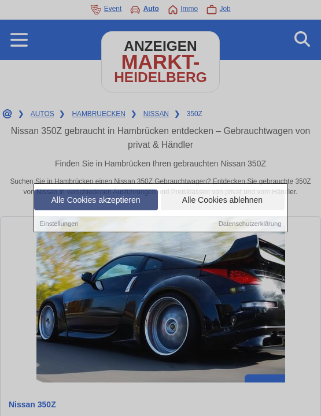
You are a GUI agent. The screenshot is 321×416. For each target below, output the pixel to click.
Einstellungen (59, 224)
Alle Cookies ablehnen (222, 200)
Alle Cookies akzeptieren (95, 200)
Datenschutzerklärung (250, 224)
